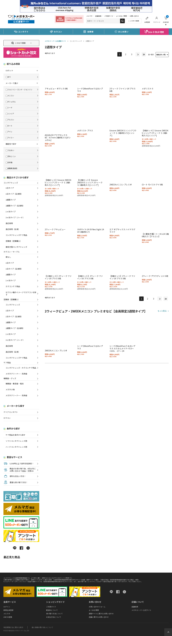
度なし (8, 257)
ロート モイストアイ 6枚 (152, 184)
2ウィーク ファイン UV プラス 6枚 (122, 89)
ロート (9, 125)
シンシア (10, 113)
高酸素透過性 (11, 168)
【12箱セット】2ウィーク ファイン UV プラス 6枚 (58, 277)
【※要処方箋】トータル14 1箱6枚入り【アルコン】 (155, 235)
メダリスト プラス (85, 130)
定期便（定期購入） (14, 241)
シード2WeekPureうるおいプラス (90, 89)
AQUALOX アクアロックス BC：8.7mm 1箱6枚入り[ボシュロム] (58, 137)
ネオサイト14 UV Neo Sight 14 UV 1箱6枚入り (90, 230)
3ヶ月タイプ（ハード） (15, 217)
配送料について (52, 610)
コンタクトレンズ (76, 41)
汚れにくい (11, 156)
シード (9, 107)
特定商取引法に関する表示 (13, 627)
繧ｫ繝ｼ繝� (166, 20)
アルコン (10, 119)
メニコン (10, 95)
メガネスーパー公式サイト (141, 610)
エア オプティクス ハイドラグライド (122, 230)
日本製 (9, 162)
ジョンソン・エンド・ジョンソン (19, 89)
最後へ (144, 54)
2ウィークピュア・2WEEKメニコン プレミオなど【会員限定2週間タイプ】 (96, 311)
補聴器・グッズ (9, 378)
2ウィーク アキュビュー (55, 229)
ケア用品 (7, 362)
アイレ (9, 131)
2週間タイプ (90, 41)
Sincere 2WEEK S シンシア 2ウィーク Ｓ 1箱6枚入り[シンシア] (122, 133)
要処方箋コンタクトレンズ (16, 247)
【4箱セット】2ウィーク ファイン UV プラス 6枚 (90, 277)
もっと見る (162, 311)
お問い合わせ (134, 16)
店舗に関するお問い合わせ (99, 617)
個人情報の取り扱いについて (42, 627)
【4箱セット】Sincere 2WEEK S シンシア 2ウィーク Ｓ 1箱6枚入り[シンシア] (155, 133)
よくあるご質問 (121, 16)
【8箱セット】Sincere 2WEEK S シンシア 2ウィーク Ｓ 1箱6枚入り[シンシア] (58, 182)
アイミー (10, 137)
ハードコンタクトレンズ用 (16, 447)
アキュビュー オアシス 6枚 (56, 88)
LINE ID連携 (7, 617)
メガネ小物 (10, 389)
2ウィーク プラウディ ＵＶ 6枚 (155, 276)
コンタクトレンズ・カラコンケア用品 (21, 367)
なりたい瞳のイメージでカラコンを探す (21, 293)
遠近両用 (9, 223)
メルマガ (89, 16)
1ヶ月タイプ (11, 211)
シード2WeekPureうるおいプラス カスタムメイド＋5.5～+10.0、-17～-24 (122, 348)
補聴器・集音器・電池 (15, 383)
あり (8, 77)
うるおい (10, 150)
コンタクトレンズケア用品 (16, 235)
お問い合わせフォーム (97, 606)
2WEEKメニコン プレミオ (120, 184)
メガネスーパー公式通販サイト (55, 41)
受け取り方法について (54, 613)
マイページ (156, 22)
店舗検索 (98, 16)
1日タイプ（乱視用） (14, 194)
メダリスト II (147, 88)
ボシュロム (11, 101)
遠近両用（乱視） (13, 229)
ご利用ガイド (108, 16)
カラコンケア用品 (13, 286)
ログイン (6, 606)
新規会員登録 (8, 610)
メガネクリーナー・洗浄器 (16, 373)
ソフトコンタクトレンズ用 (16, 441)
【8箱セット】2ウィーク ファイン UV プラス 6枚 (122, 277)
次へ (138, 54)
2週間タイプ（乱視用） (15, 205)
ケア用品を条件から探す (15, 435)
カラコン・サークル (11, 251)
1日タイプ (10, 188)
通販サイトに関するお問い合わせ (101, 613)
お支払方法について (53, 617)
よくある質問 (94, 610)
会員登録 (147, 22)
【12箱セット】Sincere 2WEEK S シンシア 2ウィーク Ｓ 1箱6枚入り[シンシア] (89, 182)
